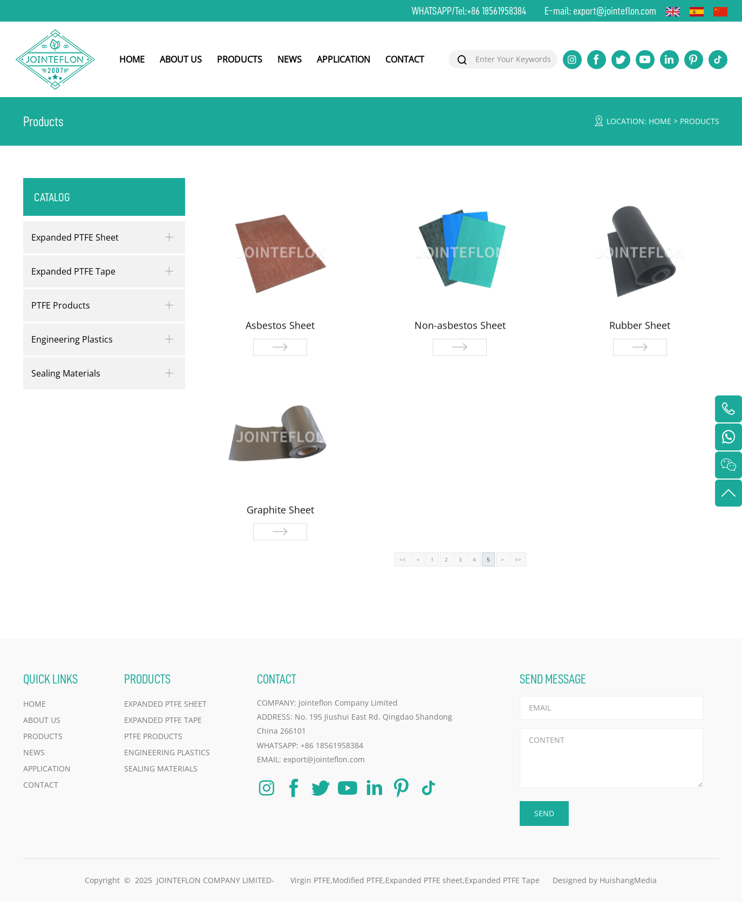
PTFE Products (60, 305)
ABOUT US (181, 59)
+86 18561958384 (496, 10)
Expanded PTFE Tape (73, 271)
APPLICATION (343, 59)
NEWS (289, 59)
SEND (544, 813)
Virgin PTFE (310, 880)
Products (699, 121)
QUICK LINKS (50, 679)
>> (518, 559)
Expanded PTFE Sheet (75, 237)
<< (402, 559)
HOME (132, 59)
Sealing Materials (65, 373)
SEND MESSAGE (553, 679)
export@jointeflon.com (614, 10)
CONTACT (404, 59)
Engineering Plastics (72, 339)
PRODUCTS (239, 59)
